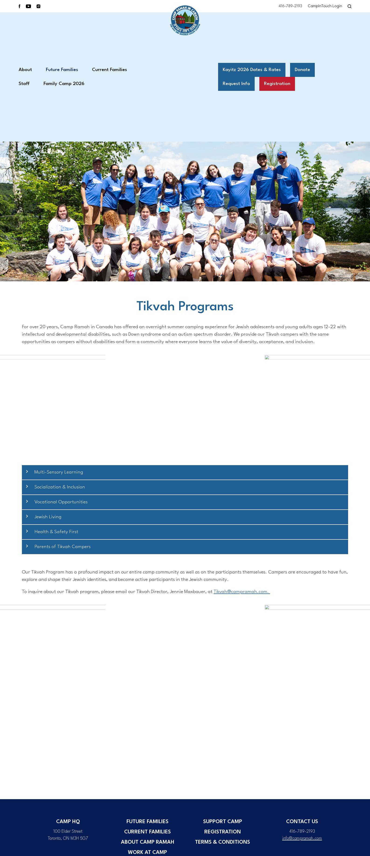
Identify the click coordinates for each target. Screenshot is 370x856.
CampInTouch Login (325, 6)
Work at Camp (147, 852)
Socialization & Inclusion (59, 487)
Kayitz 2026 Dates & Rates (252, 70)
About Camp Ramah (147, 842)
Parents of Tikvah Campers (62, 547)
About (25, 70)
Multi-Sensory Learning (58, 472)
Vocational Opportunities (61, 502)
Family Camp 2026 (64, 84)
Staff (24, 84)
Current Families (109, 70)
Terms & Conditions (222, 842)
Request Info (236, 84)
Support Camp (222, 821)
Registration (277, 84)
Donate (302, 70)
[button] (185, 472)
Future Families (62, 70)
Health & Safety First (56, 532)
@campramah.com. (242, 592)
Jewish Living (48, 517)
